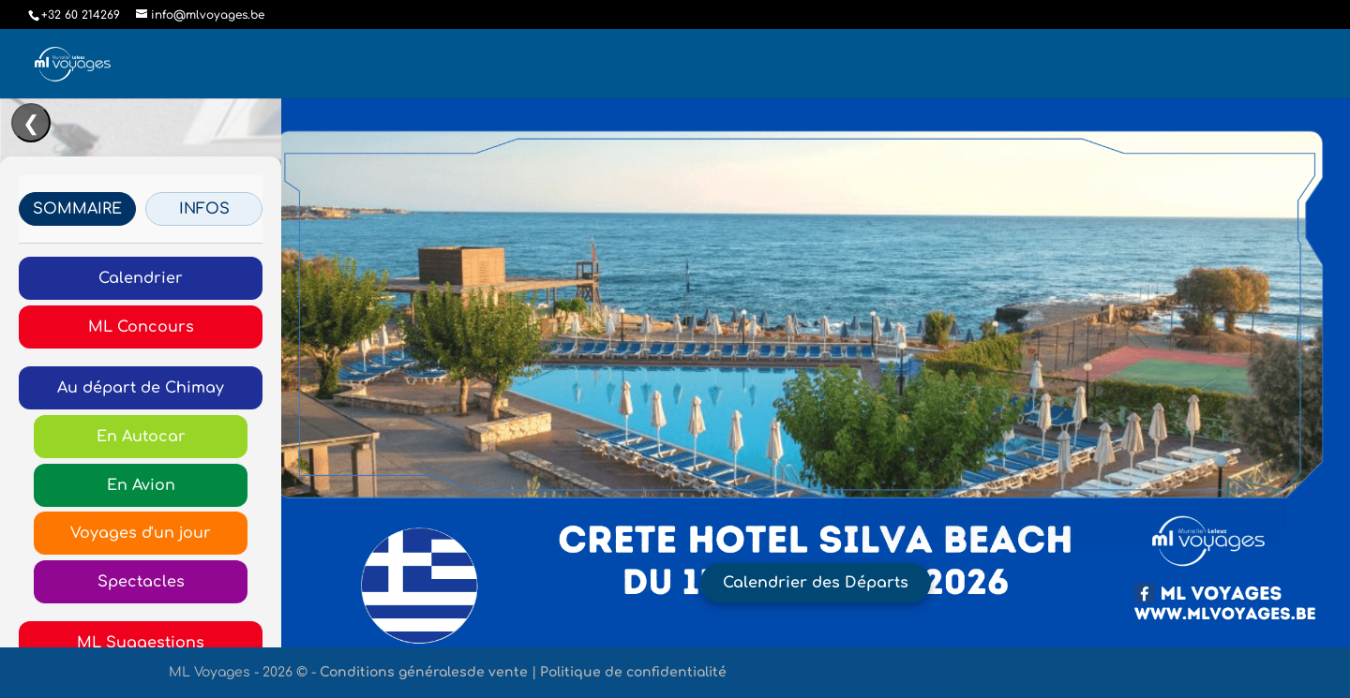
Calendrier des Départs (815, 582)
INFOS (204, 208)
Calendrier (140, 278)
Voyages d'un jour (140, 533)
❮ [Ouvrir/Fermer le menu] (30, 123)
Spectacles (141, 581)
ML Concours (141, 327)
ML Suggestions (140, 642)
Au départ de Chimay (140, 387)
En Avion (141, 485)
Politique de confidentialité (633, 672)
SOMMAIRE (77, 208)
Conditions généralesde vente (424, 672)
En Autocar (141, 436)
